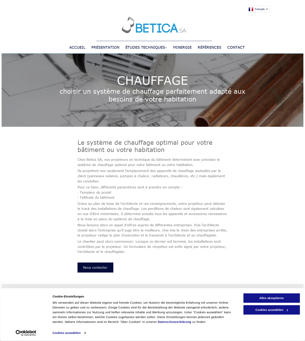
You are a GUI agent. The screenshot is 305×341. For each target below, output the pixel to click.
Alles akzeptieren (271, 298)
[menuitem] (74, 47)
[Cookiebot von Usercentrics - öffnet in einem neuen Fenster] (25, 333)
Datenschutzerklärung (174, 322)
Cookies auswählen (66, 333)
